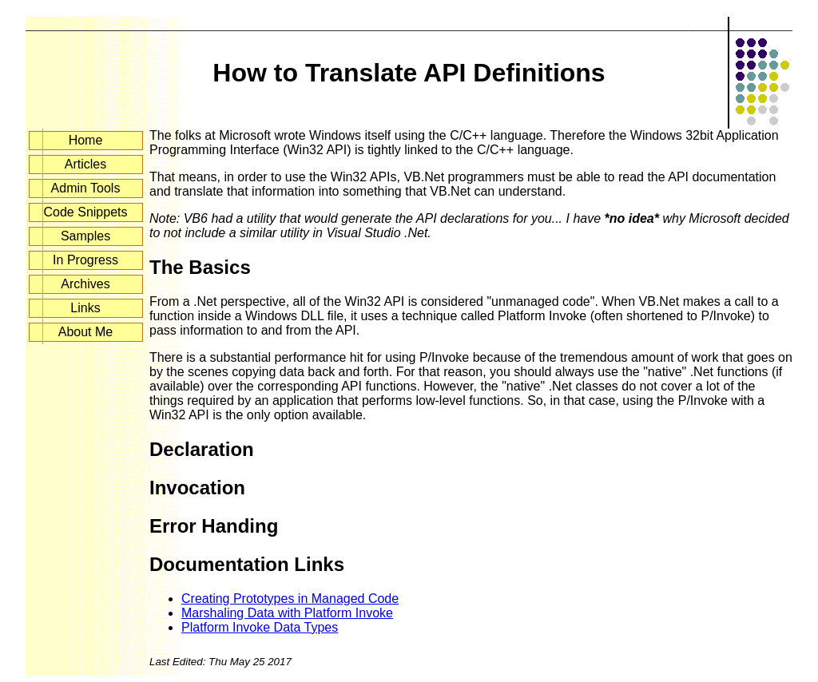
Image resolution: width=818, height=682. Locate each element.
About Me (85, 332)
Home (86, 140)
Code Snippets (86, 212)
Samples (85, 236)
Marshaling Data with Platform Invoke (287, 613)
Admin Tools (86, 188)
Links (85, 308)
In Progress (85, 260)
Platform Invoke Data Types (259, 627)
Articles (85, 164)
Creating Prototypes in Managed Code (290, 598)
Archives (85, 284)
